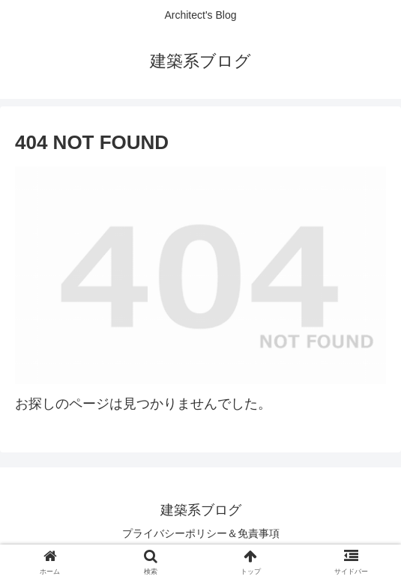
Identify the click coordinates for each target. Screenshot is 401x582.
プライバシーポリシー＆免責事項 (201, 533)
